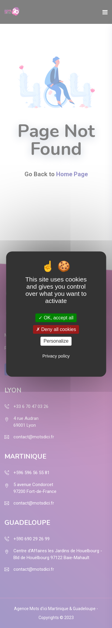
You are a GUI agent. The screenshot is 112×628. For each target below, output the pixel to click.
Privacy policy (56, 355)
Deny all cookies (56, 329)
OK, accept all (56, 317)
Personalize (56, 341)
